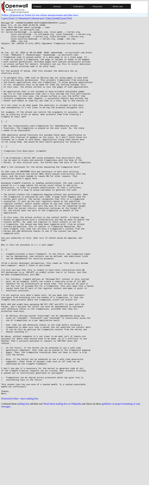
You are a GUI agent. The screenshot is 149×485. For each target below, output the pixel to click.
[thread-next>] (39, 18)
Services (57, 6)
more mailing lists (29, 473)
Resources (97, 6)
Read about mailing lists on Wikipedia (62, 478)
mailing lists (23, 478)
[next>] (12, 18)
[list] (69, 18)
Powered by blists (10, 473)
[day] (49, 18)
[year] (64, 18)
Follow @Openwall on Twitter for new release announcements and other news (40, 15)
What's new (118, 6)
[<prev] (5, 18)
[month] (56, 18)
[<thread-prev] (24, 18)
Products (37, 6)
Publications (78, 6)
